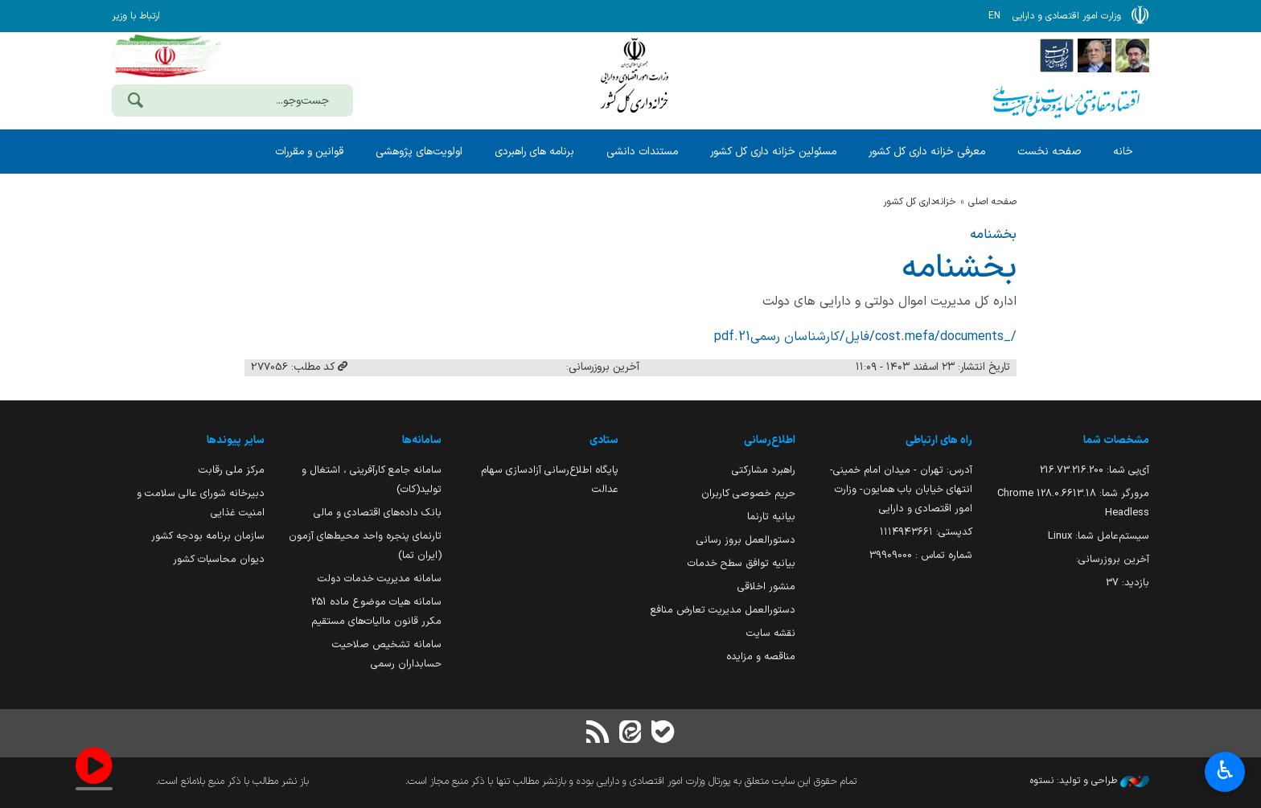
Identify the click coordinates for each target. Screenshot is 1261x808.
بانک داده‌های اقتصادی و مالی (378, 512)
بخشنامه (993, 234)
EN (994, 16)
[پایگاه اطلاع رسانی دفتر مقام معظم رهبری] (1132, 54)
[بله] (663, 733)
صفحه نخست (1049, 151)
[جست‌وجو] (135, 102)
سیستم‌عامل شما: (1098, 535)
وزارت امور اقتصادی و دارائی (634, 78)
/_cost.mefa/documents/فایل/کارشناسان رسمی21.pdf (865, 337)
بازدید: (1127, 582)
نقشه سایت (770, 633)
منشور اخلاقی (766, 586)
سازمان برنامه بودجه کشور (208, 535)
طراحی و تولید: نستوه (1089, 780)
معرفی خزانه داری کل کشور (927, 151)
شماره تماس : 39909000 (920, 555)
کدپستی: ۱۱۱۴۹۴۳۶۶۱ (926, 531)
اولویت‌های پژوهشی (419, 151)
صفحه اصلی (992, 202)
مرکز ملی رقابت (232, 470)
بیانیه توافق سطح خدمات (741, 563)
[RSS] (598, 733)
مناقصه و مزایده (760, 656)
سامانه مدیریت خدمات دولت (380, 578)
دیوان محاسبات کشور (219, 559)
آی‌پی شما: (1094, 470)
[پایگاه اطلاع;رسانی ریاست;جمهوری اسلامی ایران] (1094, 54)
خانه (1123, 151)
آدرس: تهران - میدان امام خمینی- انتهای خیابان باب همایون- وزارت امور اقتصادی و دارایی (901, 489)
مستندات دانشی (642, 151)
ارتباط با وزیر (136, 16)
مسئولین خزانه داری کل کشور (773, 151)
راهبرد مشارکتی (763, 470)
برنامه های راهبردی (534, 151)
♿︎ (1225, 772)
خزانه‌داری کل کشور (919, 202)
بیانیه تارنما (771, 516)
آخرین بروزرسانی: (1112, 559)
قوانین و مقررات (309, 151)
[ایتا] (630, 733)
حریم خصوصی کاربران (748, 493)
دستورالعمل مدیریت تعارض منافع (723, 609)
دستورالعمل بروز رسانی (745, 540)
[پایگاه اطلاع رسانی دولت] (1057, 54)
